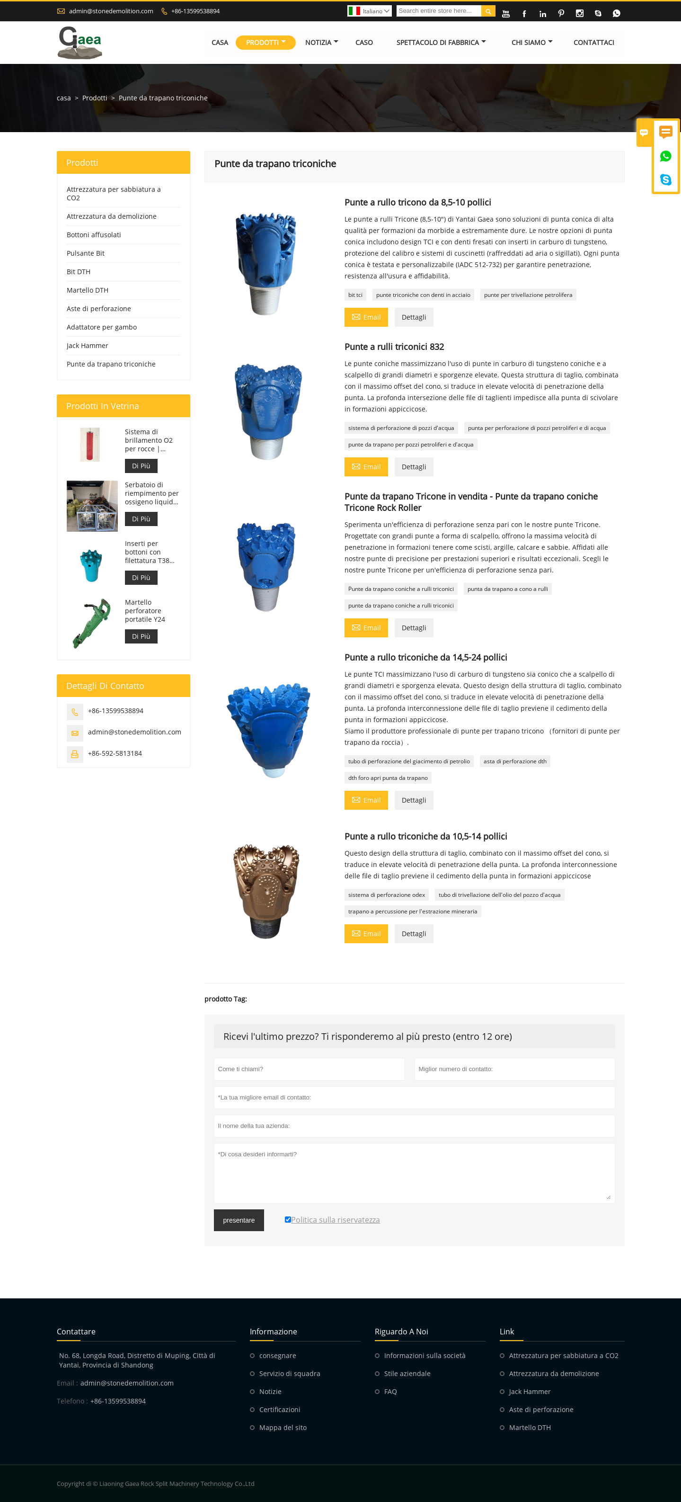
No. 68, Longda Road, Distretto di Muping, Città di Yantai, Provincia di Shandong (137, 1360)
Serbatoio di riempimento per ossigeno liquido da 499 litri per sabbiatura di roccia (152, 493)
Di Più (141, 465)
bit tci (355, 295)
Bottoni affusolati (94, 234)
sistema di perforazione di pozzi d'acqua (401, 428)
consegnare (277, 1355)
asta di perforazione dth (515, 761)
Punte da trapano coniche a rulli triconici (401, 589)
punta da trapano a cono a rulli (508, 589)
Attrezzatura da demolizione (112, 216)
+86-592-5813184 (115, 753)
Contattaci (594, 42)
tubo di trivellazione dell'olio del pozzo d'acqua (500, 895)
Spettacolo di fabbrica (441, 42)
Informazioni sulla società (425, 1355)
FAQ (390, 1391)
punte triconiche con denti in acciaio (423, 295)
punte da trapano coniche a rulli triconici (401, 605)
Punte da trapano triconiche (111, 363)
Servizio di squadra (289, 1373)
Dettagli (414, 317)
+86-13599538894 (195, 11)
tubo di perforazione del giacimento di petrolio (409, 761)
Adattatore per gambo (102, 326)
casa (64, 97)
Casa (220, 42)
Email (366, 316)
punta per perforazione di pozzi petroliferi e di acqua (537, 428)
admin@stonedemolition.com (111, 11)
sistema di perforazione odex (386, 895)
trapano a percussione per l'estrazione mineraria (413, 911)
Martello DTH (87, 290)
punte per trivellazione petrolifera (528, 295)
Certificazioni (280, 1409)
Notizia (321, 42)
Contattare (76, 1331)
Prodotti (266, 42)
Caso (364, 42)
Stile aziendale (407, 1373)
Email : (67, 1382)
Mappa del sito (283, 1427)
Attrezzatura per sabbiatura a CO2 (114, 193)
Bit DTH (78, 271)
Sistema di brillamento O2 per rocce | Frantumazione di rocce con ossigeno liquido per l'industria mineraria (151, 440)
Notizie (270, 1391)
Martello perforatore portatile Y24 (145, 611)
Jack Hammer (87, 345)
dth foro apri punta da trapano (388, 778)
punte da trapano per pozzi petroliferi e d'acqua (411, 444)
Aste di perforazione (99, 308)
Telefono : (72, 1400)
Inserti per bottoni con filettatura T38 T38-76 (147, 552)
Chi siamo (532, 42)
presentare (239, 1220)
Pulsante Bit (86, 253)
